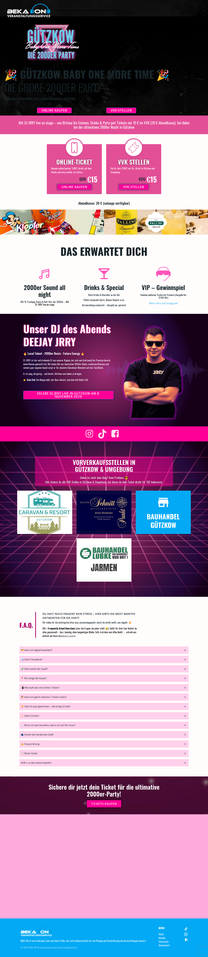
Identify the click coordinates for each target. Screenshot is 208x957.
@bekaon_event (67, 636)
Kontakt (107, 10)
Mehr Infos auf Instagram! (163, 303)
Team (100, 10)
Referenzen (118, 10)
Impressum (164, 941)
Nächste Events (79, 10)
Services (92, 10)
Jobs (126, 10)
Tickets (67, 10)
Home (60, 10)
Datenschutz (164, 945)
